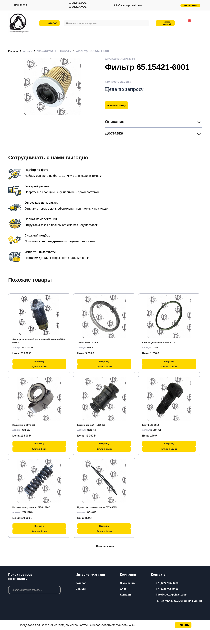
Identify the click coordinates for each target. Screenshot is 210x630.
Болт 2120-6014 (152, 424)
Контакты (126, 594)
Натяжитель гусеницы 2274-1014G (34, 507)
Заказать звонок (190, 5)
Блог (123, 588)
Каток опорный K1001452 (93, 424)
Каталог (81, 583)
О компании (127, 583)
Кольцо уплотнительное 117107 (162, 342)
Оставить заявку (118, 105)
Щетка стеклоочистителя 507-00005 (100, 507)
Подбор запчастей (164, 23)
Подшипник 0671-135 (25, 424)
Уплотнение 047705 (89, 342)
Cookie (132, 625)
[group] (52, 86)
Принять (183, 625)
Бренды (81, 588)
